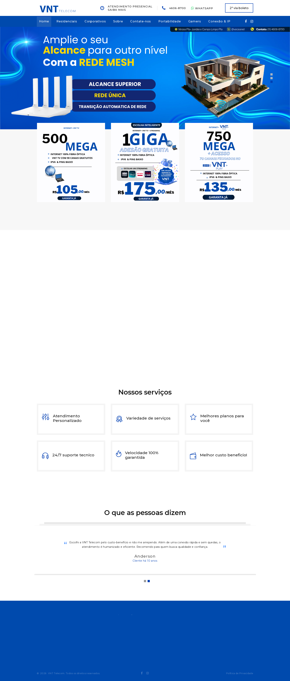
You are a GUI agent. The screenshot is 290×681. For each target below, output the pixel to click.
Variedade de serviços (148, 418)
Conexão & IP (219, 21)
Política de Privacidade (239, 673)
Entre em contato (176, 364)
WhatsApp (202, 8)
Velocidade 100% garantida (142, 455)
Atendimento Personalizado (67, 418)
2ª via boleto (239, 8)
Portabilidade (169, 21)
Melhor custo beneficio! (223, 455)
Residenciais (66, 21)
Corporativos (95, 21)
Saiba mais (117, 10)
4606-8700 (177, 8)
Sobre (118, 21)
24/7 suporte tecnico (73, 455)
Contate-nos (140, 21)
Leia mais (215, 364)
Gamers (194, 21)
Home (44, 21)
